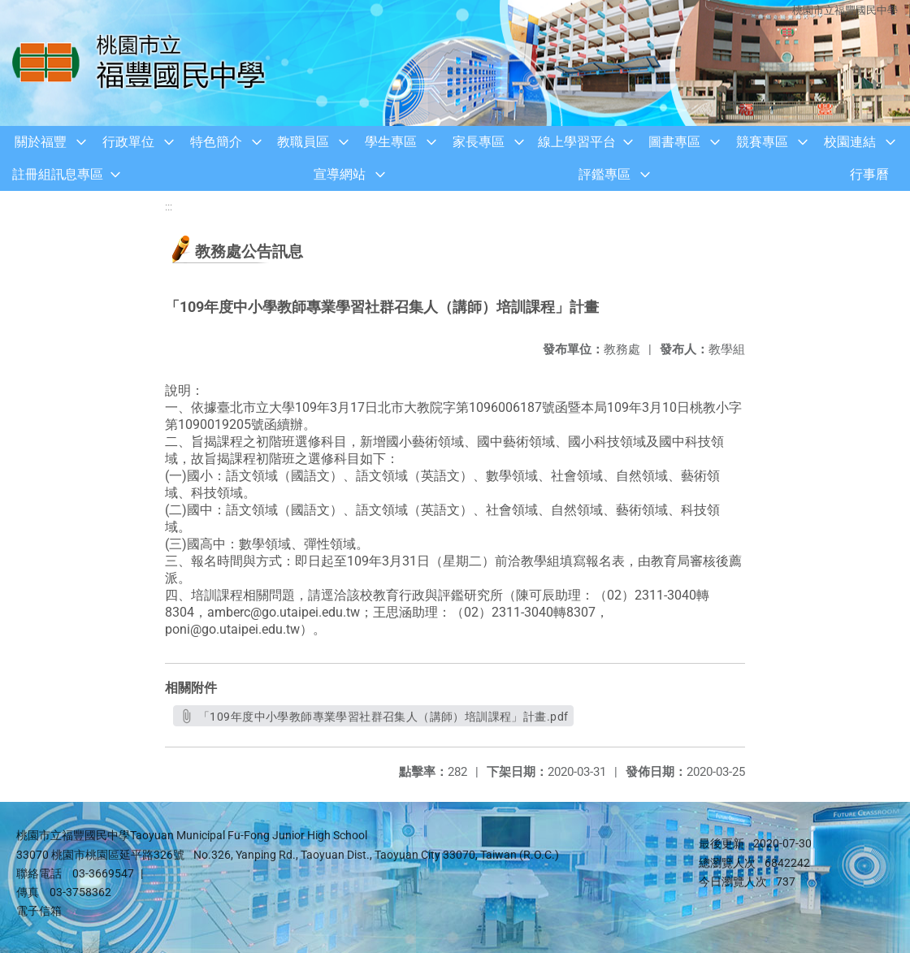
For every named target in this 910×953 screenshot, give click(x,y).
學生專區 (391, 141)
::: (168, 207)
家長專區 (479, 141)
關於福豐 (41, 141)
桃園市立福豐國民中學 (845, 10)
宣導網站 (340, 174)
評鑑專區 (604, 174)
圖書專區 (674, 141)
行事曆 (869, 174)
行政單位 (128, 141)
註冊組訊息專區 (57, 174)
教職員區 (303, 141)
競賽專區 (762, 141)
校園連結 (850, 141)
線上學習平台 (577, 141)
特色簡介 (216, 141)
